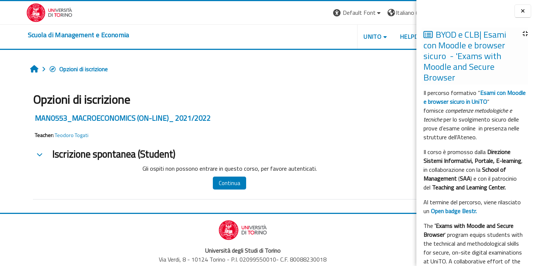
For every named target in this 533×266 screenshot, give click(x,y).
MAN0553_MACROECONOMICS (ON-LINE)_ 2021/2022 (100, 118)
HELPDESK (371, 36)
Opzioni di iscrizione (55, 69)
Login (403, 12)
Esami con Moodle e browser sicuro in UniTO (474, 97)
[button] (315, 12)
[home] (52, 35)
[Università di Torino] (23, 11)
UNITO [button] (330, 36)
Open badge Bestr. (454, 211)
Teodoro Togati (49, 135)
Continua (201, 183)
